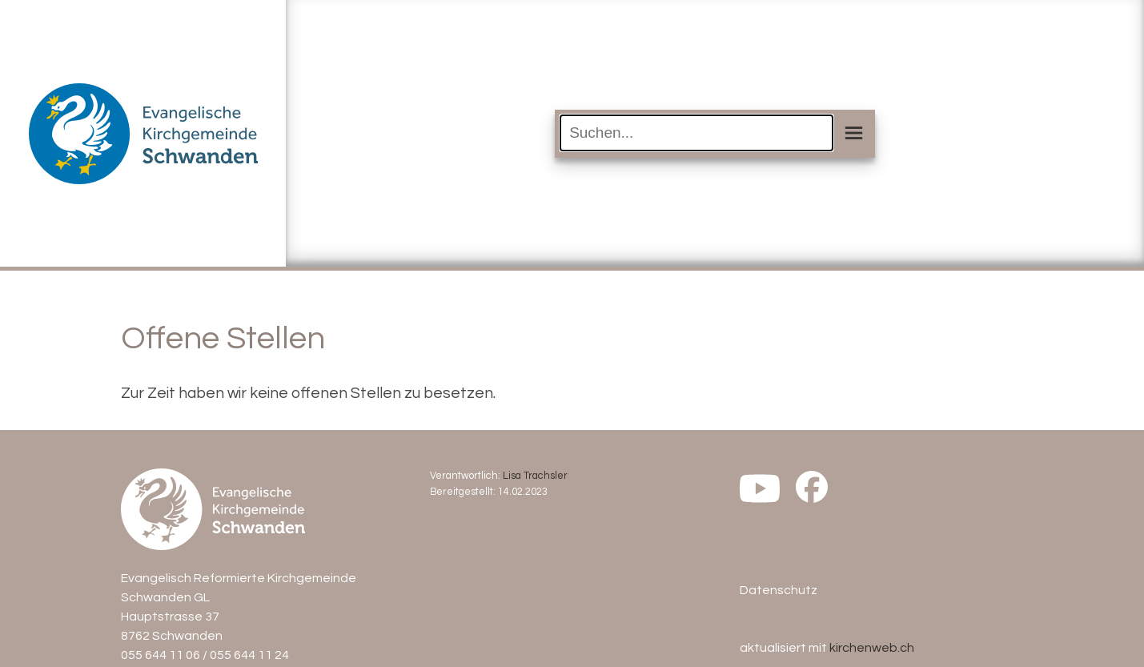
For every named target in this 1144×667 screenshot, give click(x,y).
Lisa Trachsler (535, 476)
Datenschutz (778, 590)
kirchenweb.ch (871, 647)
